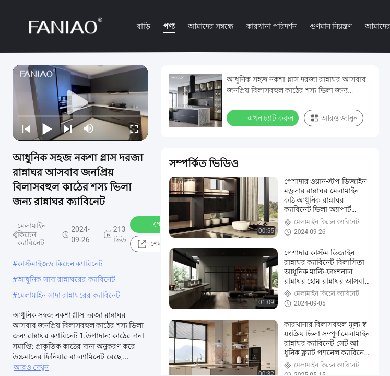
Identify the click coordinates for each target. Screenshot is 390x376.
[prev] (26, 128)
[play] (80, 103)
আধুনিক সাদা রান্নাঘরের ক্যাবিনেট (66, 279)
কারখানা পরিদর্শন (271, 26)
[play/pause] (47, 128)
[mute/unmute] (88, 128)
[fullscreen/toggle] (134, 128)
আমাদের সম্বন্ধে (210, 26)
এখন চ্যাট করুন (263, 117)
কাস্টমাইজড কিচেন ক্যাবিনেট (60, 263)
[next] (67, 128)
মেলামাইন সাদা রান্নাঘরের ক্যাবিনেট (68, 295)
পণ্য (169, 26)
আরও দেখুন (31, 367)
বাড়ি (143, 26)
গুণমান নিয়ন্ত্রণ (331, 26)
